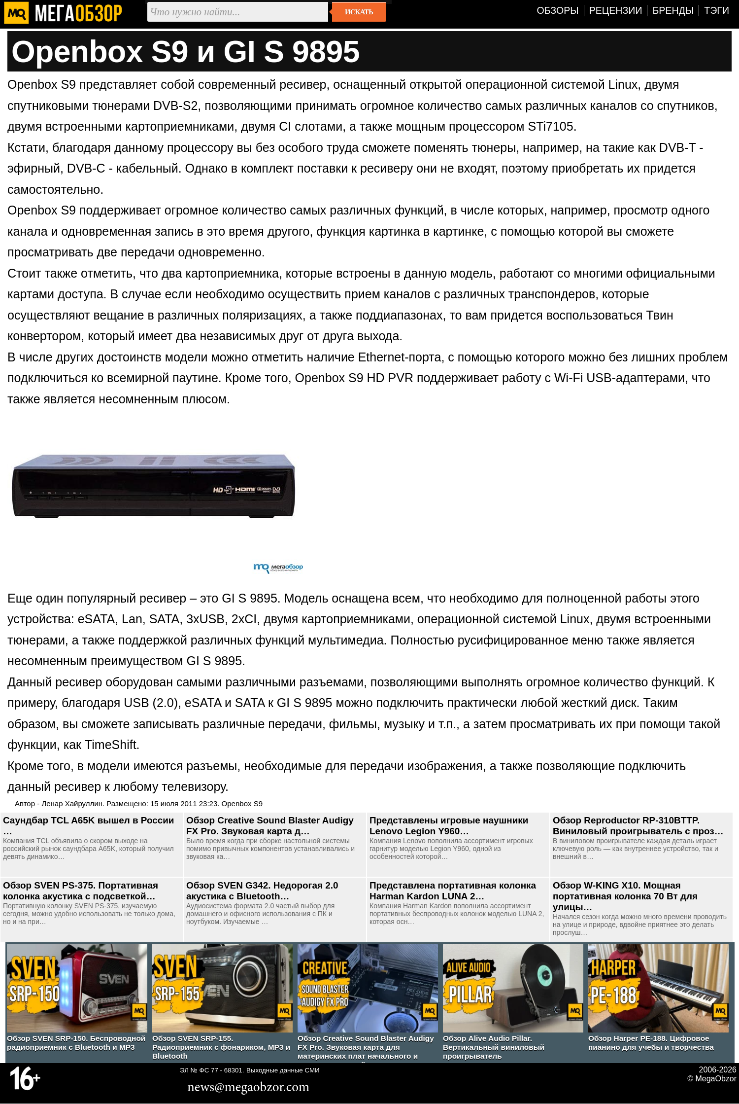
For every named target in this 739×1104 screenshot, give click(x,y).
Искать (359, 12)
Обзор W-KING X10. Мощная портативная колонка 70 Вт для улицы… (625, 896)
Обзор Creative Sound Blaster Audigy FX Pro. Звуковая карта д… (270, 825)
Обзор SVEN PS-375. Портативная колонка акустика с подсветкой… (80, 890)
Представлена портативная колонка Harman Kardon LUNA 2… (453, 890)
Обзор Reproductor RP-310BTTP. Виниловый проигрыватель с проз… (638, 825)
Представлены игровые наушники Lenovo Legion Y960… (449, 825)
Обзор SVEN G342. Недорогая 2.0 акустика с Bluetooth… (262, 890)
